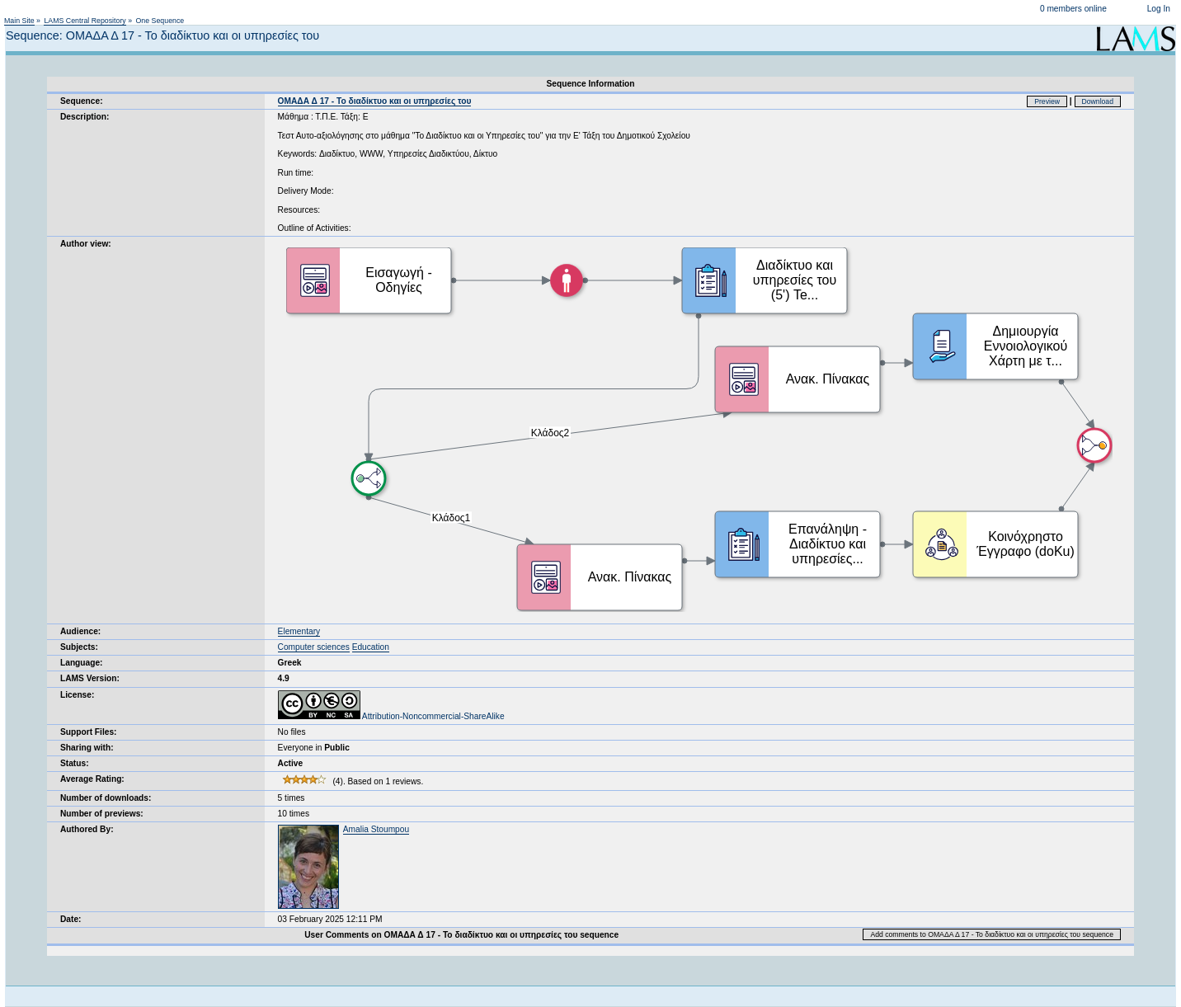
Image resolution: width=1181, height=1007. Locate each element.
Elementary (299, 631)
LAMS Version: (90, 678)
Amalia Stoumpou (376, 829)
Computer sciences (314, 647)
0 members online (1073, 8)
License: (77, 694)
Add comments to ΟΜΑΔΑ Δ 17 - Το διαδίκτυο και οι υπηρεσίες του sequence (991, 934)
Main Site (19, 20)
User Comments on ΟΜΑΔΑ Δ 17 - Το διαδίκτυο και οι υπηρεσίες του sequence (461, 934)
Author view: (85, 243)
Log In (1158, 8)
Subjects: (79, 647)
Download (1098, 101)
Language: (81, 662)
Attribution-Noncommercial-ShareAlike (391, 716)
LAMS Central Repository (84, 20)
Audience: (80, 631)
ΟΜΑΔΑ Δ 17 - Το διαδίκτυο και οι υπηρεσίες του (375, 101)
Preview (1047, 101)
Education (370, 647)
